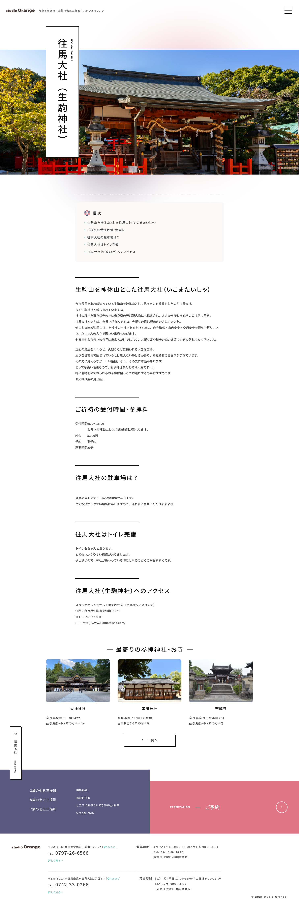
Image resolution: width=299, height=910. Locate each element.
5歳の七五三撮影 (43, 799)
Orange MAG (85, 813)
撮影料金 (82, 790)
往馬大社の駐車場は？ (103, 237)
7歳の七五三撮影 (43, 809)
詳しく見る (55, 860)
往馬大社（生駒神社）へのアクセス (111, 252)
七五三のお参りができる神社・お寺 (97, 805)
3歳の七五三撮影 (43, 790)
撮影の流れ (83, 798)
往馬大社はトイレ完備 (103, 244)
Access (109, 847)
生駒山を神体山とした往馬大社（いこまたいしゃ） (121, 222)
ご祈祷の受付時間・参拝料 (106, 230)
